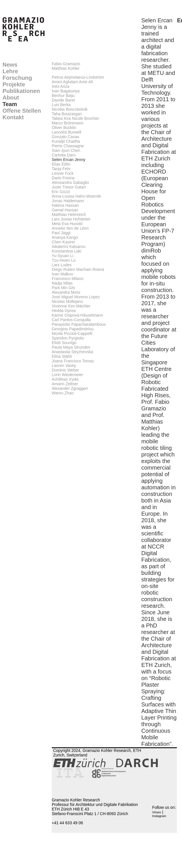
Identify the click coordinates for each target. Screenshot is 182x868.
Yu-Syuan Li (63, 255)
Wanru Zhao (63, 393)
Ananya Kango (65, 237)
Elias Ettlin (61, 164)
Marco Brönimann (68, 123)
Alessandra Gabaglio (70, 182)
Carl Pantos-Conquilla (71, 319)
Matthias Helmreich (69, 214)
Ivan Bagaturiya (66, 91)
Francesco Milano (68, 278)
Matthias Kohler (66, 68)
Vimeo (156, 812)
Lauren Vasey (64, 365)
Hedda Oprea (64, 310)
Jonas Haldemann (68, 200)
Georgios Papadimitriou (73, 329)
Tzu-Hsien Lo (64, 260)
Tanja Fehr (61, 168)
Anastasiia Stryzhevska (72, 351)
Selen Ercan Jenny (69, 159)
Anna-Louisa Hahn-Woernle (76, 196)
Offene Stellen (22, 111)
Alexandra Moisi (66, 292)
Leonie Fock (63, 173)
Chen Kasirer (63, 242)
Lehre (10, 71)
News (10, 64)
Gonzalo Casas (65, 136)
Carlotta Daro (64, 155)
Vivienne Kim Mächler (71, 306)
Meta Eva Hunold (67, 223)
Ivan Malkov (62, 274)
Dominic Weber (65, 370)
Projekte (14, 84)
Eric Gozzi (61, 191)
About (11, 97)
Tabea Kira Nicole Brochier (75, 118)
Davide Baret (63, 100)
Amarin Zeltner (65, 384)
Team (10, 104)
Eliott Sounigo (64, 342)
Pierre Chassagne (68, 146)
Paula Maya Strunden (71, 347)
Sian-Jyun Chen (66, 150)
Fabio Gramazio (66, 63)
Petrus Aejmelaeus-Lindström (78, 77)
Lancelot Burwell (66, 132)
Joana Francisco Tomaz (73, 361)
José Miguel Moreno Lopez (76, 297)
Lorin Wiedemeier (67, 374)
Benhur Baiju (63, 95)
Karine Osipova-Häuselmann (77, 315)
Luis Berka (61, 104)
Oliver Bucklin (64, 127)
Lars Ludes (62, 265)
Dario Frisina (63, 178)
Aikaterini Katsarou (69, 246)
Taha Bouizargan (67, 114)
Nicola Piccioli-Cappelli (72, 333)
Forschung (17, 78)
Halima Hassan (65, 205)
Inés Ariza (60, 86)
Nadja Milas (62, 283)
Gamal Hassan (65, 210)
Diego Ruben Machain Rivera (78, 269)
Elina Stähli (62, 356)
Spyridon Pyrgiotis (68, 338)
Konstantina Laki (67, 251)
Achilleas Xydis (65, 379)
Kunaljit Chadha (66, 141)
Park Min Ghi (63, 287)
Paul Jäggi (61, 233)
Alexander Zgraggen (70, 388)
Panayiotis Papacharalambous (79, 324)
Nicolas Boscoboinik (70, 109)
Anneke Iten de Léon (70, 228)
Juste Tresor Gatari (69, 187)
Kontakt (13, 117)
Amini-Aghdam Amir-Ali (72, 82)
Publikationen (21, 91)
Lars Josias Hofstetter (71, 219)
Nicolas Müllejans (67, 301)
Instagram (159, 816)
